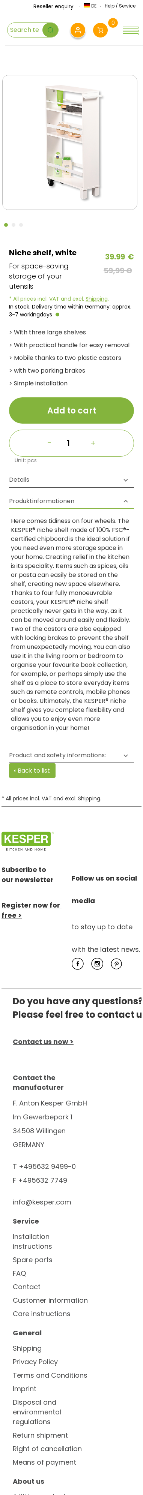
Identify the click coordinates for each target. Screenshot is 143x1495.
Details (19, 479)
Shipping (97, 299)
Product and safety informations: (57, 755)
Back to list (34, 770)
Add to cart (71, 410)
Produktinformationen (41, 501)
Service (127, 6)
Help (109, 6)
